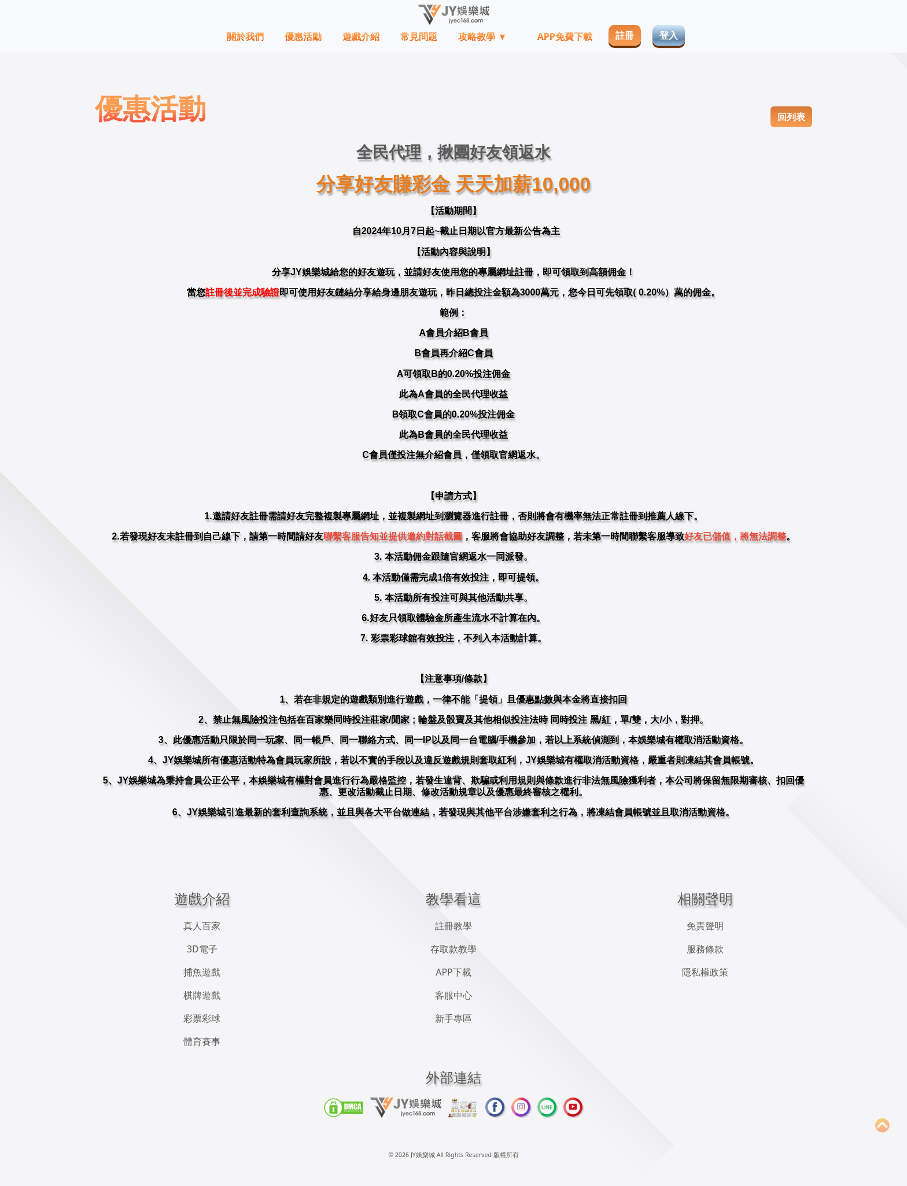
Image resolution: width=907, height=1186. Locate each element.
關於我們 (245, 36)
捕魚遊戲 (201, 972)
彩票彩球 (201, 1018)
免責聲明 (705, 925)
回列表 (791, 116)
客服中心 (453, 995)
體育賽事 (201, 1041)
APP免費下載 (564, 36)
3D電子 (202, 949)
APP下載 (453, 972)
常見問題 (418, 36)
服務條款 (705, 949)
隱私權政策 (705, 972)
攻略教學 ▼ (483, 36)
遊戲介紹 (360, 36)
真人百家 (201, 925)
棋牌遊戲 (201, 995)
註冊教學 (453, 925)
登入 (668, 35)
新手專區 (453, 1018)
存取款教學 (453, 949)
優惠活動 (303, 36)
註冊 (624, 35)
